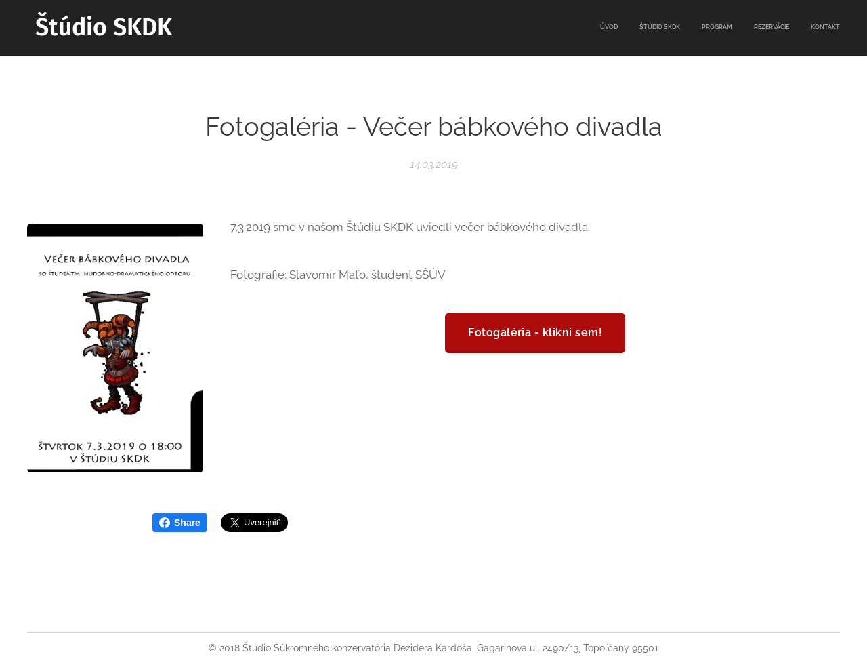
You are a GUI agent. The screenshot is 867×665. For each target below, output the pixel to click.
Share (179, 522)
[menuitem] (757, 28)
